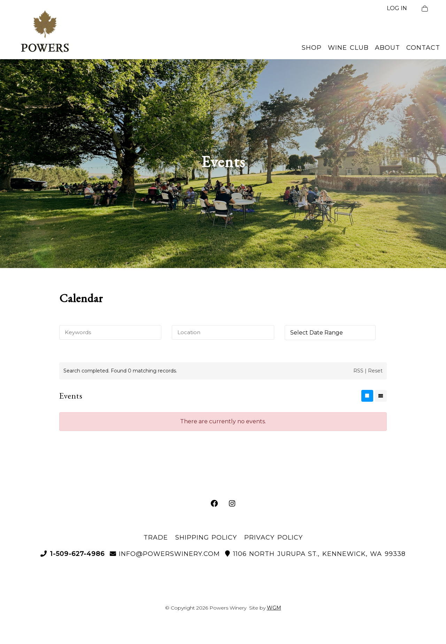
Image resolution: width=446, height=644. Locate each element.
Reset (375, 371)
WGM (274, 608)
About (387, 48)
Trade (156, 537)
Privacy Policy (273, 537)
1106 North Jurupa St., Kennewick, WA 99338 (315, 554)
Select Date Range (316, 332)
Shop (312, 48)
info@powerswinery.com (165, 554)
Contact (423, 48)
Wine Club (348, 48)
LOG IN (397, 8)
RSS (358, 371)
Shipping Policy (206, 537)
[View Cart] (425, 8)
